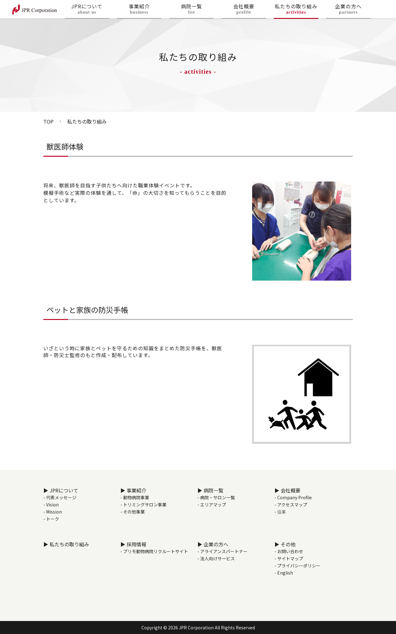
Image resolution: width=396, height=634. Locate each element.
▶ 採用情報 (133, 544)
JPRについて (87, 11)
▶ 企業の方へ (212, 544)
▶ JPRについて (60, 490)
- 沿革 (280, 512)
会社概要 (244, 11)
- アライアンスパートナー (222, 551)
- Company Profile (293, 497)
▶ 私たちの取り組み (66, 544)
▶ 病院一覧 (210, 490)
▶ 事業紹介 (133, 490)
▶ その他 (284, 544)
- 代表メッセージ (59, 497)
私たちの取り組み (296, 11)
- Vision (51, 504)
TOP (48, 121)
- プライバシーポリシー (297, 565)
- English (283, 573)
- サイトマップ (288, 558)
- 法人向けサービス (216, 558)
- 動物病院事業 (134, 497)
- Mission (52, 512)
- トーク (51, 519)
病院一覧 (191, 11)
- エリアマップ (211, 504)
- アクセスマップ (290, 504)
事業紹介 (139, 11)
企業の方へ (348, 11)
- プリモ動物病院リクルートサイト (154, 551)
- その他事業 (132, 512)
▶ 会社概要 (287, 490)
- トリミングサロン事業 (143, 504)
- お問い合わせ (288, 551)
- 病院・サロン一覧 (216, 497)
